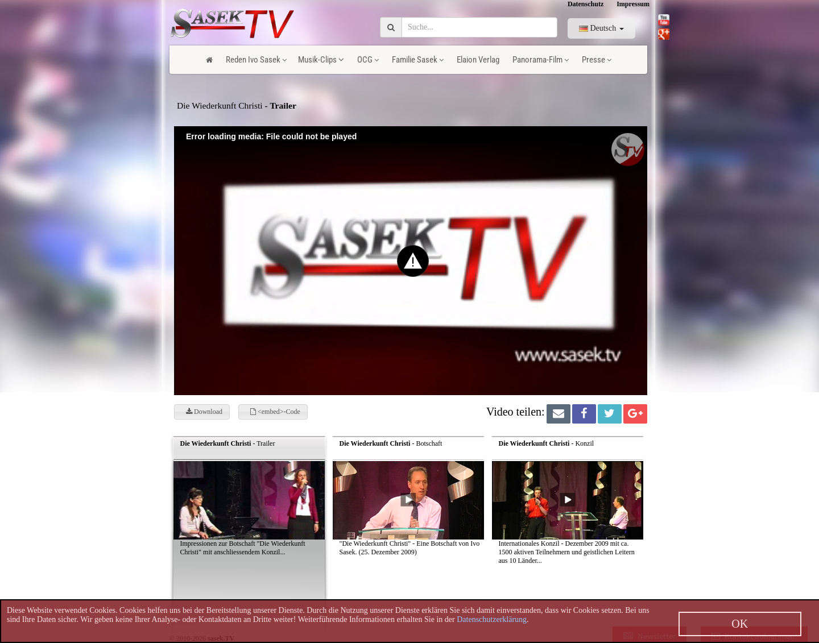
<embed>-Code (275, 412)
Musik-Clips (321, 60)
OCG (368, 60)
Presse (596, 60)
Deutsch (601, 28)
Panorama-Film (540, 60)
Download (204, 412)
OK (739, 623)
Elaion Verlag (478, 60)
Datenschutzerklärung (492, 619)
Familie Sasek (418, 60)
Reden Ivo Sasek (256, 60)
